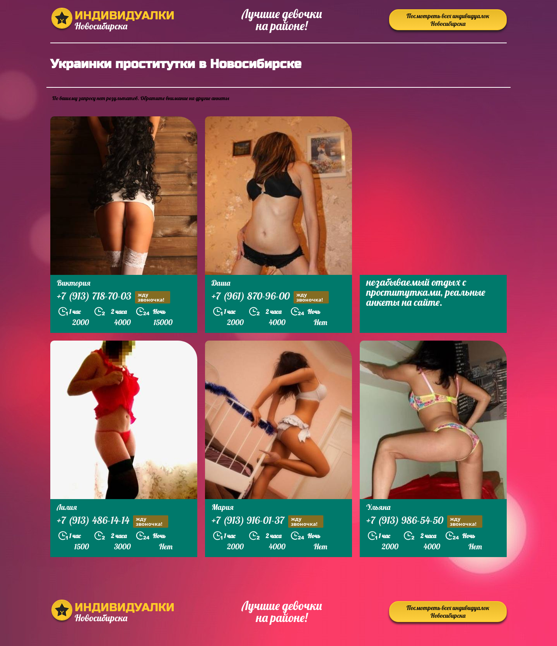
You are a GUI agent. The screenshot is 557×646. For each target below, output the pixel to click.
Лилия (67, 507)
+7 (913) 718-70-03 (113, 297)
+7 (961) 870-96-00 (270, 297)
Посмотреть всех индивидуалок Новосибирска (448, 19)
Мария (223, 507)
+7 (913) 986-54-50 (424, 521)
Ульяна (378, 507)
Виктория (74, 283)
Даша (221, 283)
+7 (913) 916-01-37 (267, 521)
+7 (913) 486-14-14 (112, 521)
